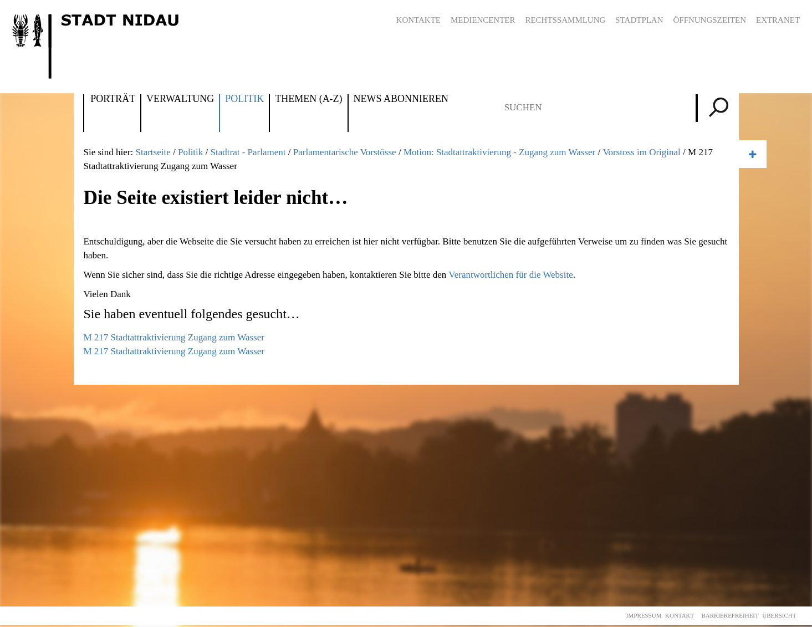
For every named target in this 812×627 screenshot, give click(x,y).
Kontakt (679, 615)
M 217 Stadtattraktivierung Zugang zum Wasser (173, 337)
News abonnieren (401, 99)
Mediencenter (483, 20)
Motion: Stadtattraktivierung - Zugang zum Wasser (499, 152)
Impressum (644, 615)
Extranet (778, 20)
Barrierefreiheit (729, 615)
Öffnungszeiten (709, 20)
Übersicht (779, 615)
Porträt (112, 99)
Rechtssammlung (565, 20)
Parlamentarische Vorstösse (344, 152)
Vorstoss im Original (641, 152)
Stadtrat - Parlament (248, 152)
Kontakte (418, 20)
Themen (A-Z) (308, 99)
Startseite (152, 152)
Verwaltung (180, 99)
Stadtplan (639, 20)
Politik (244, 99)
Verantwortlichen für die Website (510, 274)
